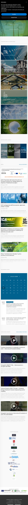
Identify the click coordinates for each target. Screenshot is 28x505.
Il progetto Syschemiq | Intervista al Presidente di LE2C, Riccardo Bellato (14, 414)
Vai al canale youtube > (21, 332)
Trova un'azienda (14, 24)
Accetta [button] (14, 14)
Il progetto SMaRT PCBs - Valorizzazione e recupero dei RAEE (12, 365)
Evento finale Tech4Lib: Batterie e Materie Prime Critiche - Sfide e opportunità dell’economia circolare (16, 319)
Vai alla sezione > (23, 164)
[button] (26, 2)
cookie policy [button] (3, 8)
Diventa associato (14, 29)
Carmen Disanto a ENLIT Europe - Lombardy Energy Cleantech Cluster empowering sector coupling (13, 390)
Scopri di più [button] (14, 17)
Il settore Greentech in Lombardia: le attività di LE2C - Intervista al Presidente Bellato (13, 348)
